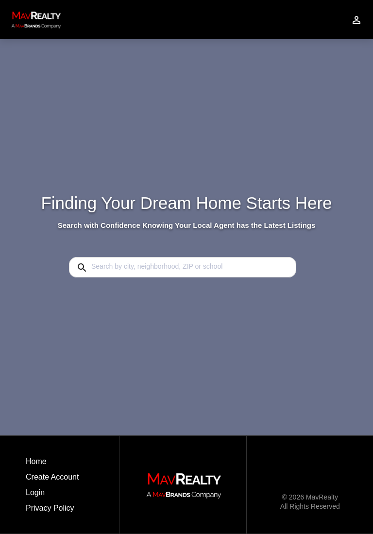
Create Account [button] (52, 477)
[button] (52, 495)
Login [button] (35, 492)
